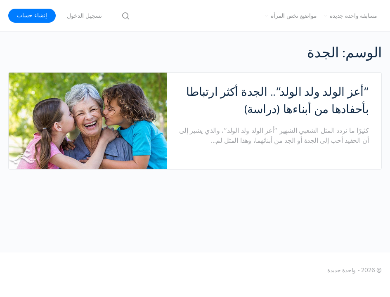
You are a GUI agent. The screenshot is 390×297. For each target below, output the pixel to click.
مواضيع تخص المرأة (294, 15)
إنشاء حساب (32, 15)
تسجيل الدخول (84, 15)
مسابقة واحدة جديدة (353, 15)
